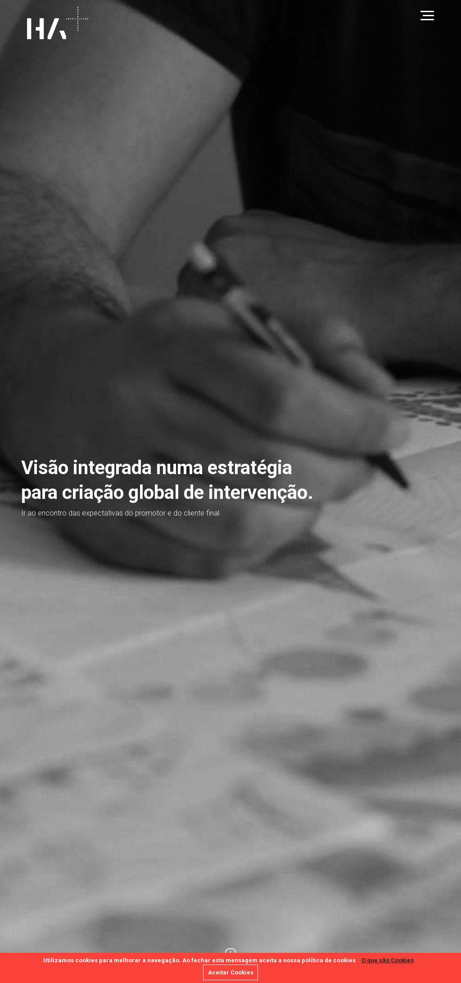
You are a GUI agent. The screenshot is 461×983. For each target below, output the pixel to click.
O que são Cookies (388, 960)
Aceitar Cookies (230, 972)
